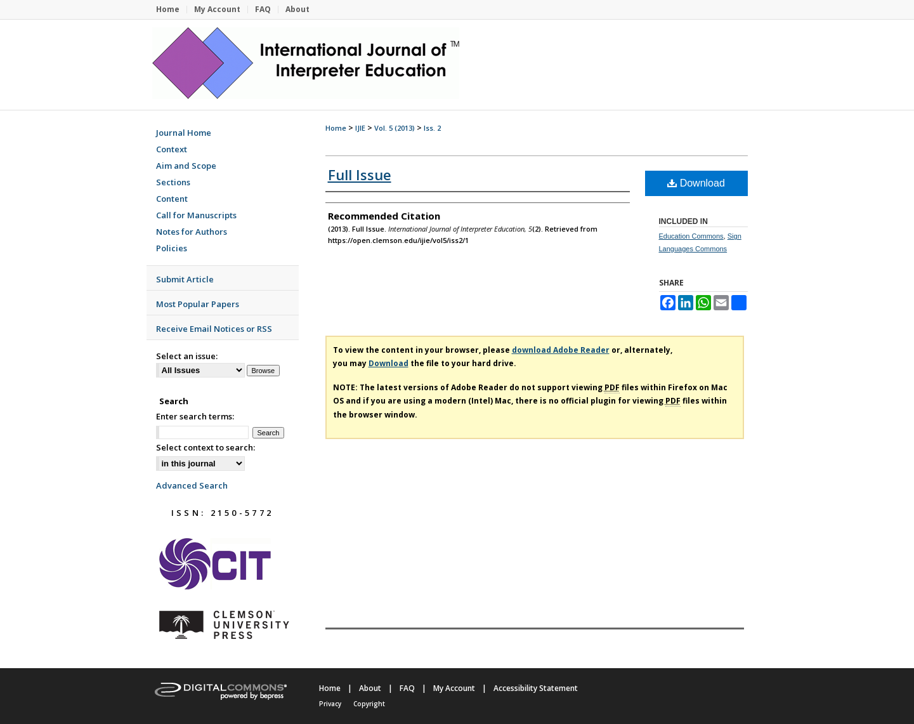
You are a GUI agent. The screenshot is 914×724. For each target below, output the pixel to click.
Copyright (369, 703)
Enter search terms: (195, 416)
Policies (171, 248)
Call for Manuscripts (196, 215)
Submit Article (185, 279)
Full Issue (359, 174)
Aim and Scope (186, 165)
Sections (173, 182)
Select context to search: (205, 447)
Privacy (330, 703)
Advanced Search (192, 485)
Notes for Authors (191, 231)
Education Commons (691, 236)
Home (335, 128)
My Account (454, 688)
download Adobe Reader (561, 350)
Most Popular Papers (197, 304)
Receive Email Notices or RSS (214, 328)
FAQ (407, 688)
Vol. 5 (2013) (394, 128)
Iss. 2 (432, 128)
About (370, 688)
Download (696, 183)
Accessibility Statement (535, 688)
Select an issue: (187, 356)
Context (171, 149)
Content (172, 198)
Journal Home (183, 132)
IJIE (360, 128)
